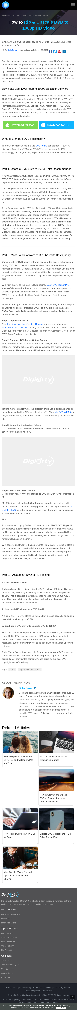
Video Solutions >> (9, 937)
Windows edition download (15, 327)
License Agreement (62, 987)
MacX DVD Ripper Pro (57, 285)
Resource (29, 991)
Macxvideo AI (6, 919)
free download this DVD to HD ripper (25, 324)
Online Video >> (7, 946)
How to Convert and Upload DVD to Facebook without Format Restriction (53, 798)
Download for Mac (22, 124)
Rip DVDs (22, 15)
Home (7, 15)
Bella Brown (12, 50)
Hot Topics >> (6, 950)
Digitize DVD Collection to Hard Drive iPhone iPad (55, 835)
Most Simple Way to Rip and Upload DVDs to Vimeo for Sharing (18, 875)
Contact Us (47, 991)
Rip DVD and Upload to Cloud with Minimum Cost (54, 758)
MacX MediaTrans (8, 923)
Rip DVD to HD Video (29, 669)
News (37, 991)
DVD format (41, 146)
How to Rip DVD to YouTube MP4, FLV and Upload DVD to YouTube (18, 760)
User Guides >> (7, 969)
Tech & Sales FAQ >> (10, 965)
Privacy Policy (25, 987)
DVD (14, 15)
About (14, 987)
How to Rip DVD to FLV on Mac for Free (19, 835)
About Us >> (6, 961)
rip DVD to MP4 (63, 412)
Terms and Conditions (42, 987)
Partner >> (5, 977)
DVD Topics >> (7, 933)
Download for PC (58, 124)
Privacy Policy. (48, 1008)
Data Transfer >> (8, 942)
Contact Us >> (7, 973)
